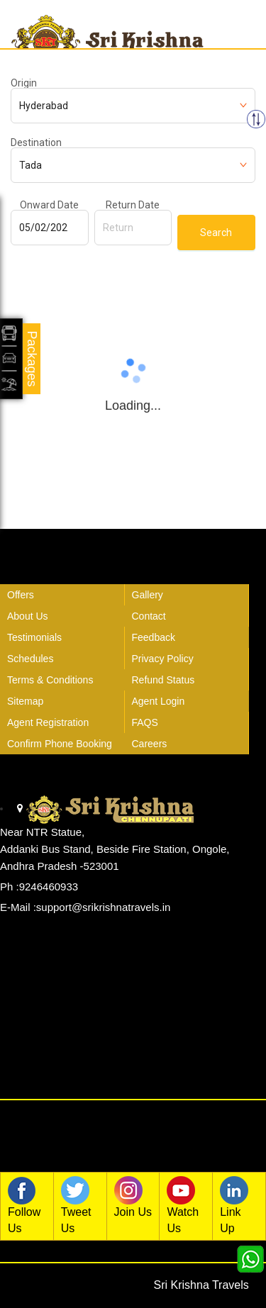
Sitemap (25, 701)
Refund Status (163, 680)
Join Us (133, 1197)
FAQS (145, 722)
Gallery (147, 594)
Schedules (30, 658)
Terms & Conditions (50, 680)
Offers (20, 594)
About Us (27, 616)
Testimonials (34, 637)
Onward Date (49, 205)
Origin (24, 83)
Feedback (153, 637)
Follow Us (25, 1205)
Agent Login (158, 701)
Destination (36, 142)
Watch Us (184, 1205)
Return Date (133, 205)
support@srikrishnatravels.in (103, 907)
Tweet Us (78, 1205)
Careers (149, 743)
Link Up (237, 1205)
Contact (149, 616)
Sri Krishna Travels (201, 1285)
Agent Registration (48, 722)
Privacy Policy (163, 658)
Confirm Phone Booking (59, 743)
